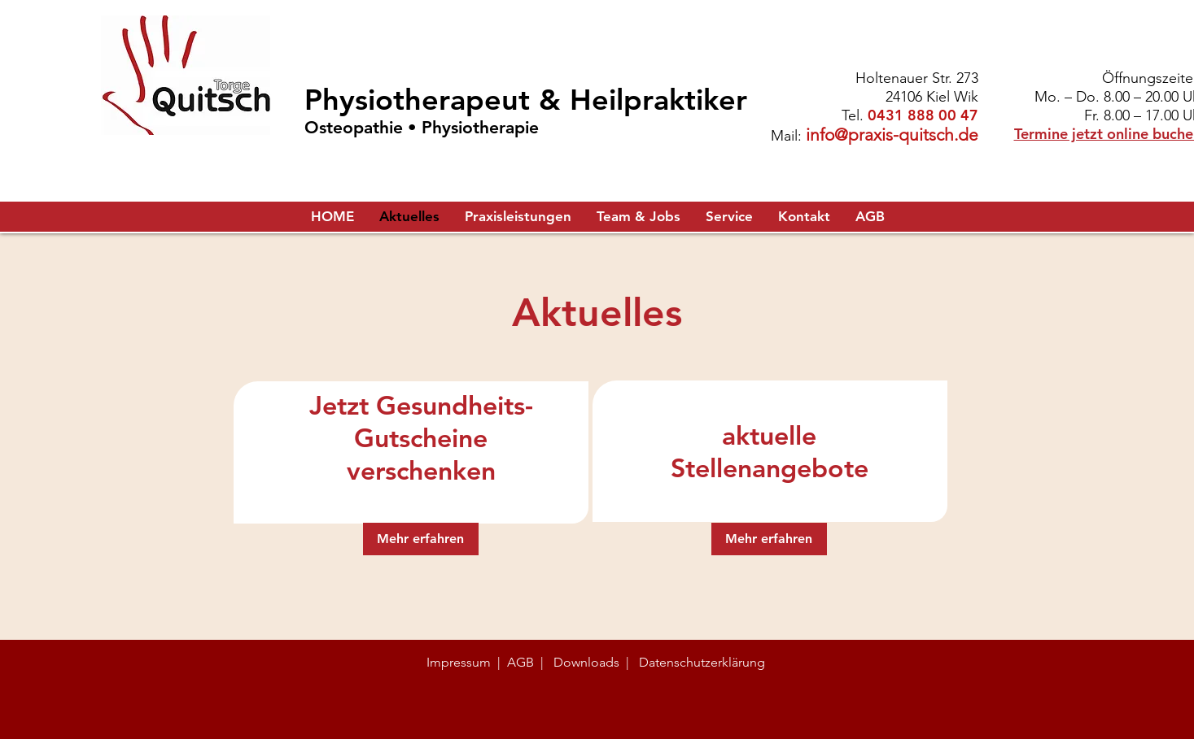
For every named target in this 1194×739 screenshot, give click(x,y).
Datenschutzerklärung (702, 662)
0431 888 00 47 (923, 115)
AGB (520, 662)
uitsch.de (943, 134)
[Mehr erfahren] (421, 539)
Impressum (458, 662)
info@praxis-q (857, 134)
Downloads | (591, 662)
